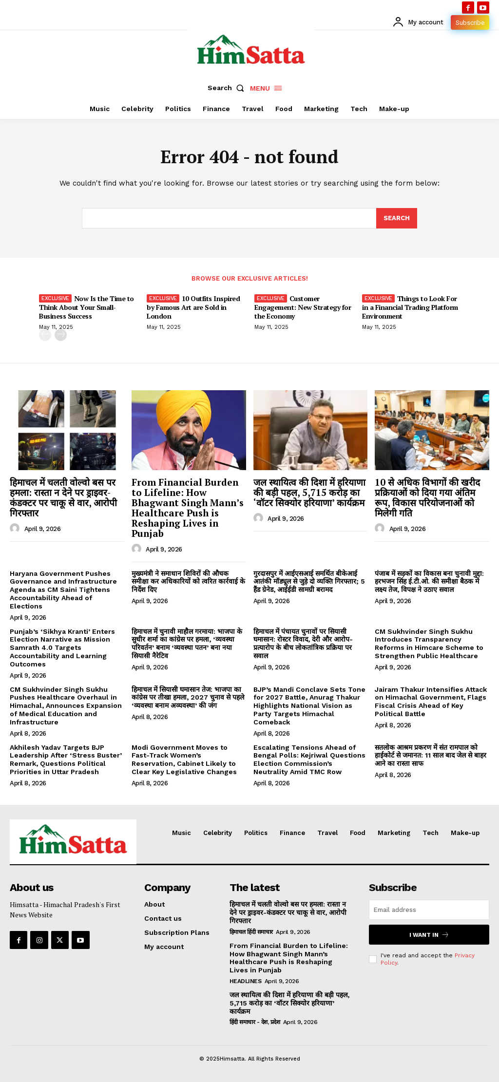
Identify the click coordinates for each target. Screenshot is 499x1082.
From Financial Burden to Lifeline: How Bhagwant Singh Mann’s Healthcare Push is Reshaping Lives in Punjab (188, 507)
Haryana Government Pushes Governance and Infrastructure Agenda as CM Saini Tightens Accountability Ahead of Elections (63, 589)
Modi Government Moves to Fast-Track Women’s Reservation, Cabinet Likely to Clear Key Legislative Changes (184, 759)
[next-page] (61, 335)
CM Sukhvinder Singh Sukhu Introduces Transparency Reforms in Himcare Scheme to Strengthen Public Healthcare (429, 643)
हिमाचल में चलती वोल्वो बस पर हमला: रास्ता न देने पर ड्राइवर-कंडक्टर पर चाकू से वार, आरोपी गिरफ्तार (63, 497)
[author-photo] (16, 528)
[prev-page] (45, 335)
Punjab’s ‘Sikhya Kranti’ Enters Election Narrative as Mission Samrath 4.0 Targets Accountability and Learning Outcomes (62, 647)
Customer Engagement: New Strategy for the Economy (302, 307)
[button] (228, 87)
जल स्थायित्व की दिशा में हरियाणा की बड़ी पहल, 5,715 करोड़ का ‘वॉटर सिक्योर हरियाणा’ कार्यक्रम (309, 492)
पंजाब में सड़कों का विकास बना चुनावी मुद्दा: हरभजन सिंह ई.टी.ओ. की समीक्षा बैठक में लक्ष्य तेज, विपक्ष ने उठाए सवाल (429, 581)
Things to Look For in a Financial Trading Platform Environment (410, 307)
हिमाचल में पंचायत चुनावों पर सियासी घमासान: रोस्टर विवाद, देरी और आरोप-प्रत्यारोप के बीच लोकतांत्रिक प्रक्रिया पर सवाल (303, 643)
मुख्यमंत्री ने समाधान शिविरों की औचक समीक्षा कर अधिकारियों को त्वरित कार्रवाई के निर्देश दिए (188, 581)
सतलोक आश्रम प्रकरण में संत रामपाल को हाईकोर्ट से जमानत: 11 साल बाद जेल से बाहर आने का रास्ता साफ (430, 755)
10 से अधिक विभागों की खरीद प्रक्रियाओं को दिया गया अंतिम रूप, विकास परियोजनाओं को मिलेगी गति (427, 497)
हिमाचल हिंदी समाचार (251, 932)
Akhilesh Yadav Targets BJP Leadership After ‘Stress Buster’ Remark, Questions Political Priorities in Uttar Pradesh (66, 759)
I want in (429, 934)
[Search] (396, 218)
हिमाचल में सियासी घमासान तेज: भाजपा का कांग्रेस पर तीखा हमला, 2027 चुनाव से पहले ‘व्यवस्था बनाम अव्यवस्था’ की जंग (188, 697)
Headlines (246, 981)
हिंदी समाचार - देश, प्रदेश (255, 1022)
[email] (429, 910)
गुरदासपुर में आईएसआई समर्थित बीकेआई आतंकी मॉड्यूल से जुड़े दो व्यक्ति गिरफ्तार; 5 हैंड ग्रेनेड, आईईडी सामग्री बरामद (309, 581)
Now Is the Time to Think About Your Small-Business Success (86, 307)
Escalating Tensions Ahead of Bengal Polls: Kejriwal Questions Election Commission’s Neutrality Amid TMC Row (309, 759)
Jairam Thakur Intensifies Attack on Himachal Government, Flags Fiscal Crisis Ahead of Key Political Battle (431, 701)
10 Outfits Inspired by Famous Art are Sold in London (193, 307)
